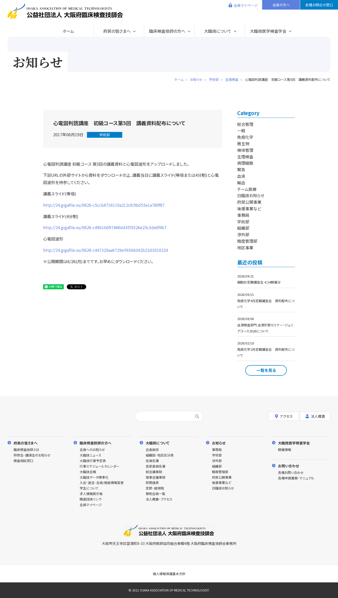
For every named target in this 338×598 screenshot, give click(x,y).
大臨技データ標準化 (94, 477)
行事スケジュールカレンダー (99, 466)
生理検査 (245, 157)
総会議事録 (154, 472)
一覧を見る (266, 370)
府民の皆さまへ (117, 31)
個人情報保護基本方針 (169, 573)
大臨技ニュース (90, 455)
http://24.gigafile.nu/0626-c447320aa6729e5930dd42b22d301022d (105, 250)
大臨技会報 (88, 472)
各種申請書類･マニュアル (296, 478)
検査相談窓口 (23, 461)
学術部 (104, 134)
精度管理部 (247, 241)
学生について (89, 488)
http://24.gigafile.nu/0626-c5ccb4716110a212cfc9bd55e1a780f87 (104, 205)
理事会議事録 (155, 477)
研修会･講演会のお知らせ (32, 455)
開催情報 (284, 450)
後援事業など (249, 208)
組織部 (243, 228)
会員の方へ (281, 4)
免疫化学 (245, 137)
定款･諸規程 (155, 488)
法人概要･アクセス (159, 499)
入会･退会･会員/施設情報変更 (102, 483)
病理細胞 (245, 163)
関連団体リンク (91, 499)
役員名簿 (152, 461)
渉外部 (243, 234)
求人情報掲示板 (91, 494)
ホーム (68, 31)
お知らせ (218, 442)
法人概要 (315, 416)
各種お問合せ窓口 (319, 4)
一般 (241, 130)
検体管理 (245, 150)
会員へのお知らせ (92, 450)
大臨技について (217, 31)
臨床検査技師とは (26, 450)
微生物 (243, 143)
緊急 (241, 169)
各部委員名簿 (155, 466)
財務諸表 (152, 483)
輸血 (241, 183)
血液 (241, 176)
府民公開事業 (249, 202)
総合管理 (245, 124)
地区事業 (245, 247)
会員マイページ (246, 5)
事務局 (243, 215)
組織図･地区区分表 (160, 455)
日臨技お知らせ (250, 195)
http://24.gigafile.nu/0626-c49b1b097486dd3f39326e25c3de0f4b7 (105, 227)
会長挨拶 (152, 450)
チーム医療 (247, 189)
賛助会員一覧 (155, 494)
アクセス (284, 416)
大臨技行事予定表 (93, 461)
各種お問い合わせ (291, 473)
